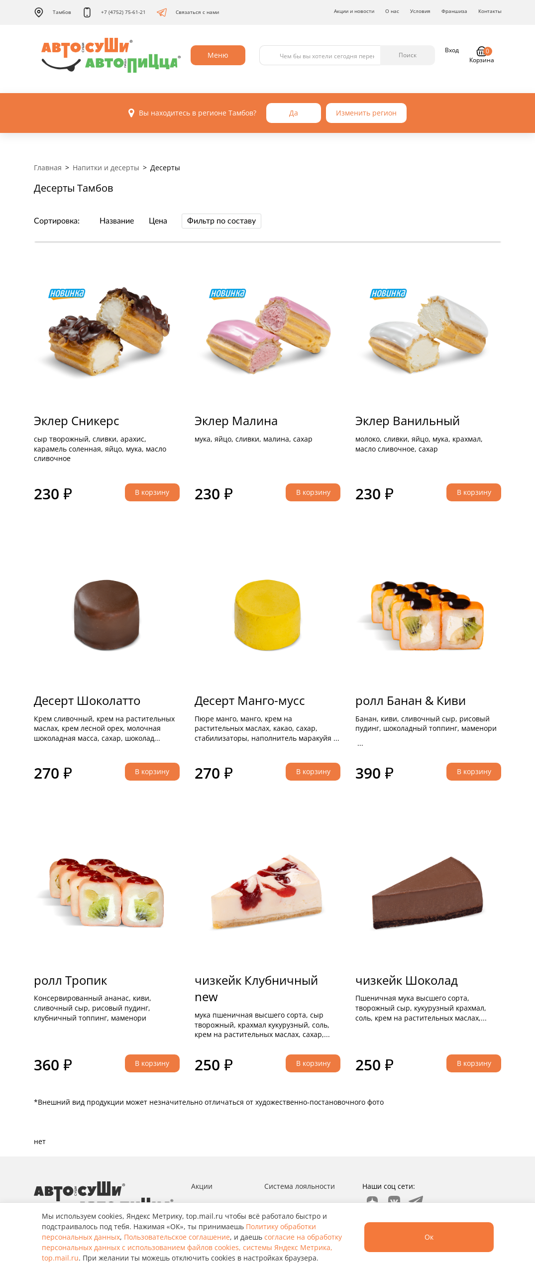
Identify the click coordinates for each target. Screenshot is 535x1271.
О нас (392, 10)
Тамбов (52, 12)
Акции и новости (354, 10)
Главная (48, 167)
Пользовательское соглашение (177, 1237)
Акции (202, 1186)
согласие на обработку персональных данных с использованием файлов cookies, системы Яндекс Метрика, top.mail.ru (192, 1247)
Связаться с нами (188, 12)
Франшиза (454, 10)
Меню (218, 55)
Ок (429, 1237)
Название (117, 221)
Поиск (408, 55)
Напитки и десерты (106, 167)
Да (293, 112)
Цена (158, 221)
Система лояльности (299, 1186)
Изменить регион (366, 112)
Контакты (490, 10)
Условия (420, 10)
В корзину (152, 492)
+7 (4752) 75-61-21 (114, 12)
